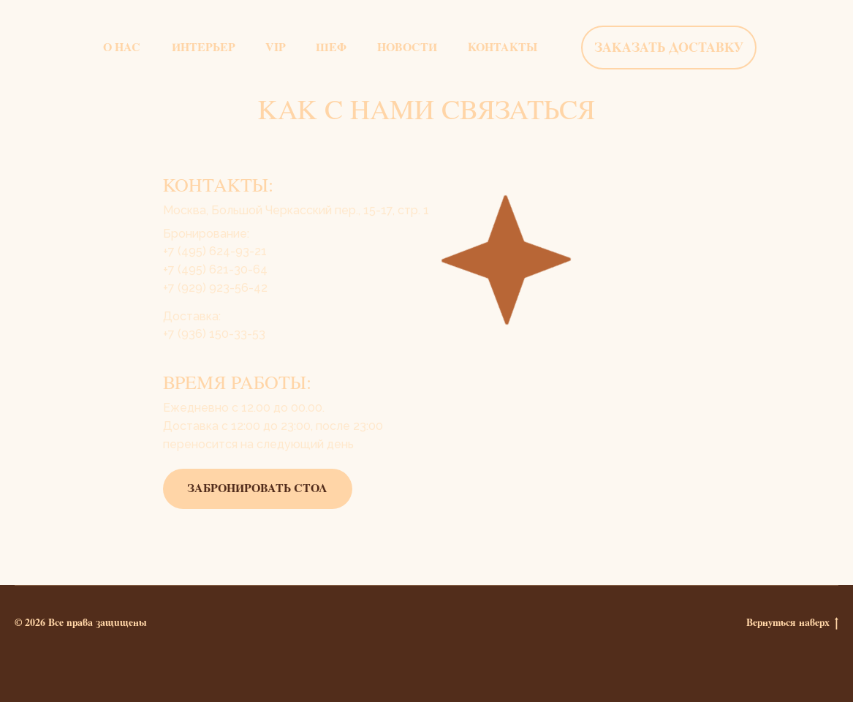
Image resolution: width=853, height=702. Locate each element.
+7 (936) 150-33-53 (214, 334)
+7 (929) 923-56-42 (215, 288)
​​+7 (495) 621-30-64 (215, 269)
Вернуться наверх (792, 623)
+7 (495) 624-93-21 (215, 251)
